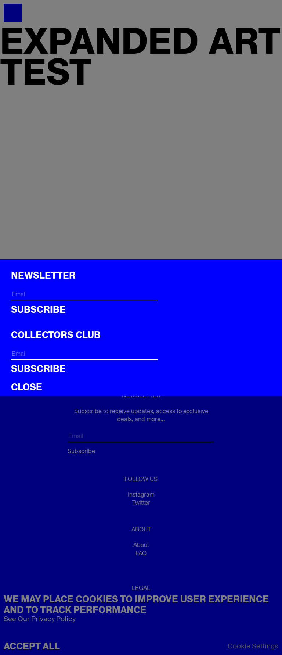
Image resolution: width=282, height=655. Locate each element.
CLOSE (26, 387)
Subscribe (38, 309)
